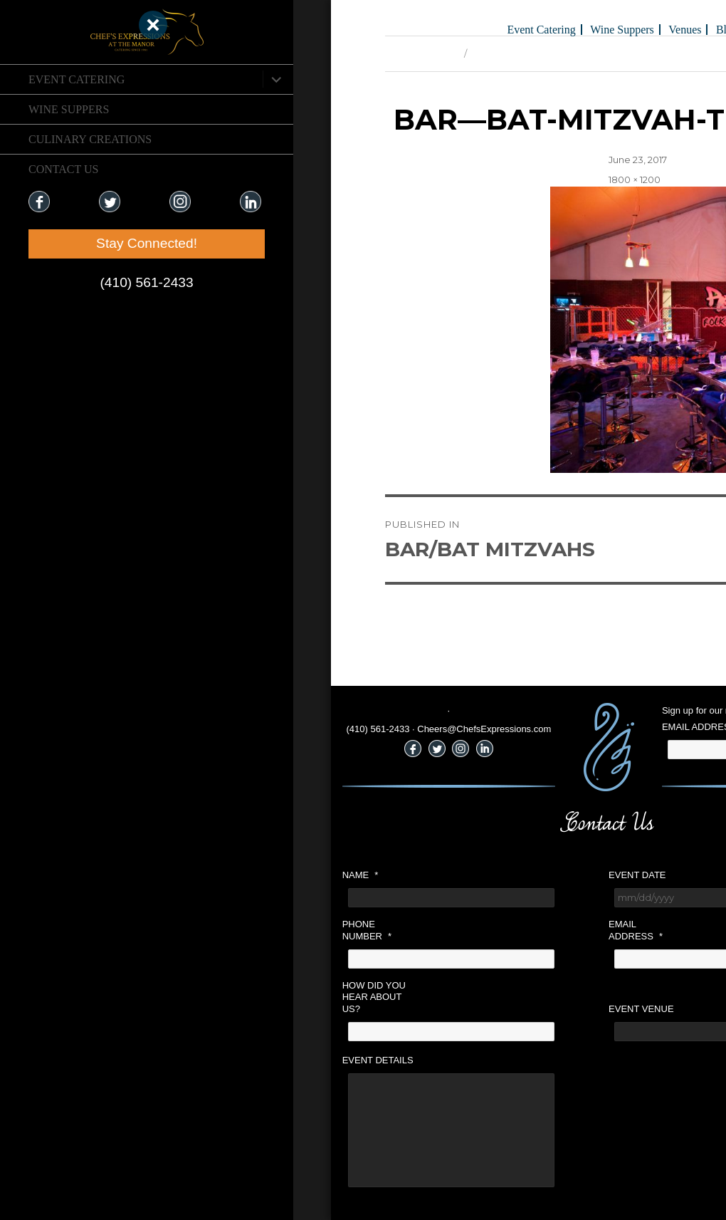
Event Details (217, 1060)
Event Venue (481, 1008)
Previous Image (261, 53)
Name (200, 875)
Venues (524, 30)
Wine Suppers (68, 109)
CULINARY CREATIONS (90, 139)
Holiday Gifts (623, 30)
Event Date (476, 875)
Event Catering (76, 79)
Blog (567, 30)
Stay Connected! (85, 243)
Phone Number (206, 930)
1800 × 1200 (474, 179)
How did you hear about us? (214, 997)
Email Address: (540, 726)
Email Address (475, 930)
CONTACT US (63, 169)
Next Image (339, 53)
